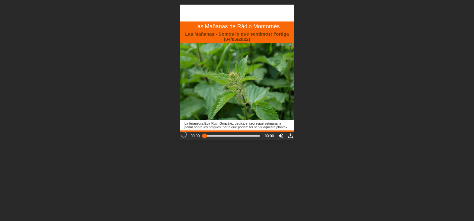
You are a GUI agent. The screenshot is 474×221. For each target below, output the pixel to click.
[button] (281, 136)
